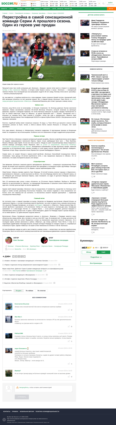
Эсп (34, 5)
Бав (24, 5)
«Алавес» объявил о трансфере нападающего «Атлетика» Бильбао (25, 260)
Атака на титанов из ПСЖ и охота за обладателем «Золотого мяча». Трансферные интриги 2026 (100, 55)
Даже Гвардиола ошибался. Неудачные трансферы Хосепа (100, 22)
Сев (53, 3)
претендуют (38, 205)
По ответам (41, 290)
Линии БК (60, 8)
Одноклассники (21, 422)
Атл (53, 5)
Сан (24, 3)
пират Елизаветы (21, 348)
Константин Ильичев (22, 304)
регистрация (110, 4)
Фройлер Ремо (35, 246)
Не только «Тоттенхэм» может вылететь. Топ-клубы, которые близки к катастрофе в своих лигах (101, 123)
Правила (15, 411)
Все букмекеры (96, 263)
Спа (72, 5)
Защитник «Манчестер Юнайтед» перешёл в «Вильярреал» (22, 283)
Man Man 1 (18, 317)
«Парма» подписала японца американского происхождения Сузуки (25, 265)
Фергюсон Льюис (46, 246)
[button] (20, 3)
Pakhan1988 (19, 333)
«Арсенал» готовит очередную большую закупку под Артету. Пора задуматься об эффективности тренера (101, 202)
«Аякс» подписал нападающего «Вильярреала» (18, 275)
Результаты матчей (38, 422)
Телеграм (9, 422)
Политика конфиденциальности (47, 411)
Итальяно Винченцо (21, 246)
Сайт (103, 252)
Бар (34, 3)
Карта (54, 8)
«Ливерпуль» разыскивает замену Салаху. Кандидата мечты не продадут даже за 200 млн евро (101, 37)
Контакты (6, 411)
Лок (82, 3)
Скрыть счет (46, 422)
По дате (18, 290)
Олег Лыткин (18, 240)
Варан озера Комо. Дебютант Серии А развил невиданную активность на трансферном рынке (32, 268)
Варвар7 (18, 370)
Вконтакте (14, 422)
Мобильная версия (27, 411)
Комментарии (29, 422)
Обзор (88, 252)
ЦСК (63, 3)
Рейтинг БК (68, 8)
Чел (92, 3)
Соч (63, 5)
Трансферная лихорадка (58, 240)
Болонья (11, 246)
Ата (43, 3)
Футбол (9, 417)
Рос (72, 3)
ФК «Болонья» (31, 249)
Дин (82, 5)
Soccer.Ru (18, 249)
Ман (92, 5)
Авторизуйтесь (24, 387)
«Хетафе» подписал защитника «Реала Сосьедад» (19, 279)
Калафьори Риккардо (61, 246)
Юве (43, 5)
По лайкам (29, 290)
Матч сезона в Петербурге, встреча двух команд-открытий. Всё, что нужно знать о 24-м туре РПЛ (100, 167)
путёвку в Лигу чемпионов (11, 90)
